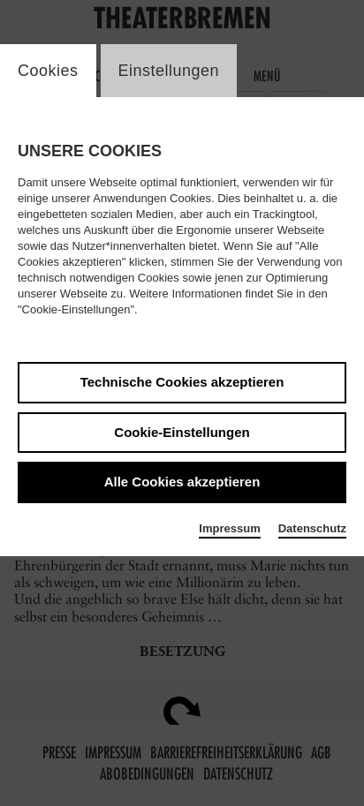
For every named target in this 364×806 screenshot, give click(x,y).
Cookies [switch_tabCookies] (48, 70)
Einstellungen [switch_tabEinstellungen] (169, 70)
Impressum (229, 528)
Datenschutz (312, 528)
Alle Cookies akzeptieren (182, 481)
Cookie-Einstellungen (181, 432)
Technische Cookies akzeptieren (182, 381)
